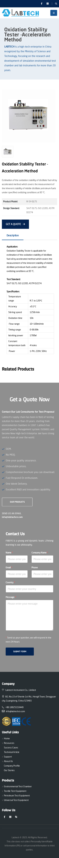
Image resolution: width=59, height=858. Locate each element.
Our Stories (9, 770)
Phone (34, 567)
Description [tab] (13, 235)
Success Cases (11, 747)
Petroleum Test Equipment (17, 795)
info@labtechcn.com (12, 517)
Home (7, 738)
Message (11, 597)
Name (9, 552)
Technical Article (11, 752)
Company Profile (12, 765)
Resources (9, 743)
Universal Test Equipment (16, 800)
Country (10, 582)
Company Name (39, 552)
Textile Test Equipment (15, 791)
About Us (8, 761)
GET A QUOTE (15, 224)
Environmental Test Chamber (18, 786)
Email (9, 567)
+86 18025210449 (12, 707)
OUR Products (17, 502)
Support (8, 756)
